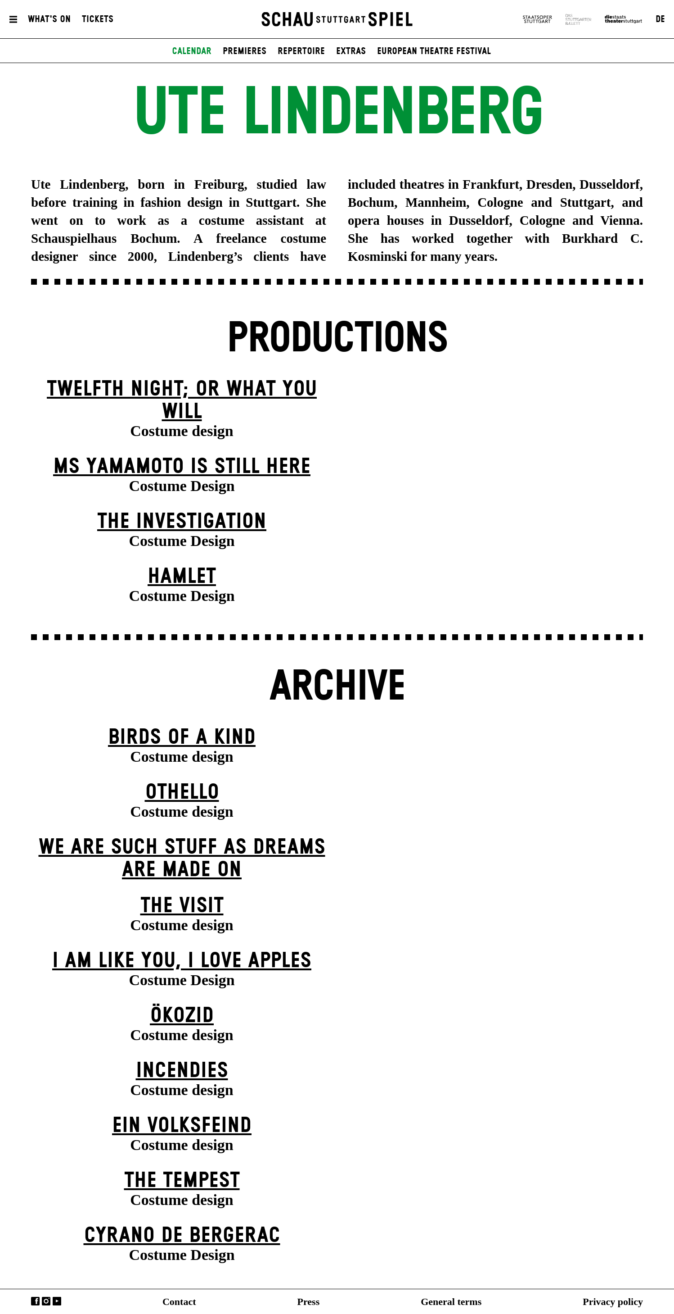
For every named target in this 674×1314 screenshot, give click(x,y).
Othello (182, 793)
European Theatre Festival (434, 51)
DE (660, 19)
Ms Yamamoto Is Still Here (181, 467)
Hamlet (182, 577)
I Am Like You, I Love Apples (181, 961)
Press (308, 1301)
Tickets (97, 19)
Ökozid (182, 1016)
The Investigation (181, 522)
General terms (451, 1301)
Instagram (46, 1301)
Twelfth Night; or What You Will (182, 400)
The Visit (182, 906)
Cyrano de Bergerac (182, 1236)
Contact (179, 1301)
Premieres (244, 51)
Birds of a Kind (182, 738)
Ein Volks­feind (182, 1126)
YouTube (57, 1301)
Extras (351, 51)
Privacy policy (613, 1301)
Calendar (191, 51)
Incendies (182, 1071)
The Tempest (182, 1181)
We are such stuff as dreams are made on (182, 859)
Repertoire (301, 51)
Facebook (35, 1301)
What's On (49, 19)
